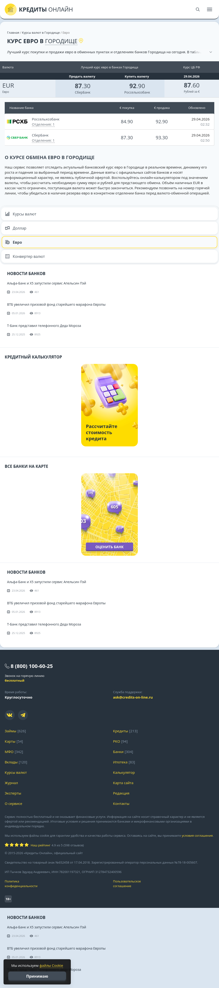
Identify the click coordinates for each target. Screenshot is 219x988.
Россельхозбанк (137, 92)
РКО (116, 741)
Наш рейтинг (40, 845)
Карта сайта (123, 782)
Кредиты (120, 731)
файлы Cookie (51, 965)
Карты (10, 741)
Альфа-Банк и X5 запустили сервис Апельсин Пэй (46, 283)
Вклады (11, 762)
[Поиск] (197, 9)
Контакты (121, 803)
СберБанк (82, 92)
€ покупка (127, 108)
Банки (118, 751)
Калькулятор (124, 772)
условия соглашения (197, 835)
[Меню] (209, 9)
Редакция (121, 793)
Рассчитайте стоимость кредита (101, 432)
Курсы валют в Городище (41, 32)
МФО (9, 751)
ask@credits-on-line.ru (133, 697)
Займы (10, 731)
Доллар (15, 228)
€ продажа (162, 108)
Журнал (11, 782)
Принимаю (37, 976)
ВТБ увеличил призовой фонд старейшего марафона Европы (56, 304)
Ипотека (120, 762)
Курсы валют (20, 214)
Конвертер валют (25, 256)
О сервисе (13, 803)
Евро (13, 242)
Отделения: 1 (43, 124)
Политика (55, 883)
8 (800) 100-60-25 (32, 665)
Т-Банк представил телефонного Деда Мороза (44, 325)
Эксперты (13, 793)
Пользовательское (163, 883)
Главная (13, 32)
